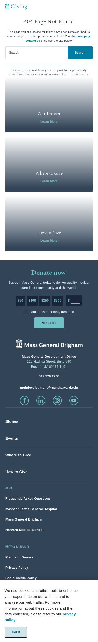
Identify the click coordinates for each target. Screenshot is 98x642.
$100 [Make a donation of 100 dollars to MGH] (32, 300)
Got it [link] (15, 632)
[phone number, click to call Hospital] (49, 376)
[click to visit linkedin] (40, 400)
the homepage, (81, 36)
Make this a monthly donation (52, 312)
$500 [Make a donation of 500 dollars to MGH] (57, 300)
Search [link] (80, 52)
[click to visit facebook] (24, 400)
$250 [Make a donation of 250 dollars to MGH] (45, 300)
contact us (33, 40)
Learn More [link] (49, 122)
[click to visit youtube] (73, 400)
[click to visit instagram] (57, 400)
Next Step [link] (49, 323)
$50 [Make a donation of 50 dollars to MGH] (20, 300)
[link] (49, 104)
